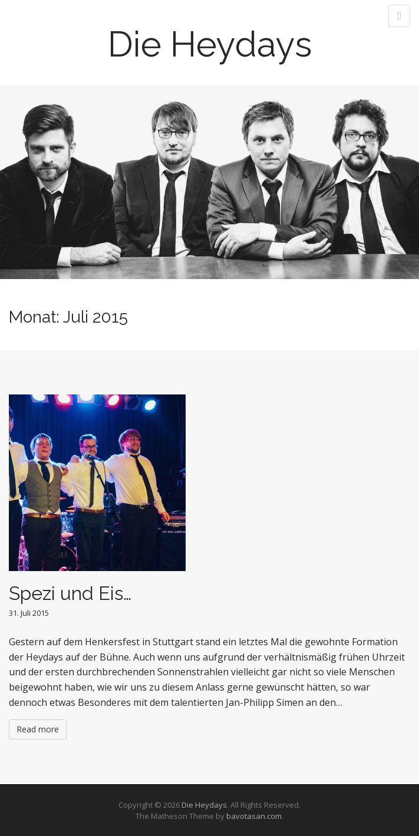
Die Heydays (210, 44)
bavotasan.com (254, 816)
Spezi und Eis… (70, 593)
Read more (38, 729)
